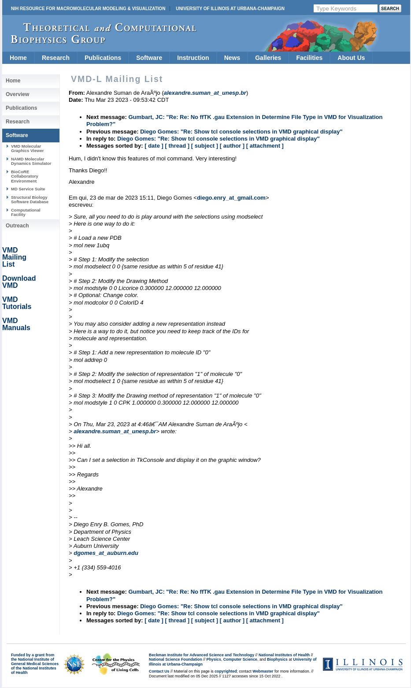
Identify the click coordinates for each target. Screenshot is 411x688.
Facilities (309, 57)
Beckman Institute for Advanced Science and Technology (201, 655)
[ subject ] (204, 145)
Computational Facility (26, 212)
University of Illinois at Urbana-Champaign (230, 8)
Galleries (268, 57)
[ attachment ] (265, 145)
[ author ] (232, 145)
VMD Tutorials (16, 303)
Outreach (17, 226)
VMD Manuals (16, 324)
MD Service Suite (28, 188)
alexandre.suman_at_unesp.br (115, 431)
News (232, 57)
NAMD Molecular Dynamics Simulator (31, 161)
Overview (17, 94)
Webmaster (262, 671)
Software (149, 57)
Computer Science (240, 659)
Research (56, 57)
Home (18, 57)
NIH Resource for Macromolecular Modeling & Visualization (88, 8)
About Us (351, 57)
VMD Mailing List (14, 257)
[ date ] (153, 145)
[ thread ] (177, 145)
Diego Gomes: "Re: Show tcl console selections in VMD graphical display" (241, 131)
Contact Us (159, 671)
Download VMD (19, 282)
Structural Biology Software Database (29, 199)
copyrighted (226, 671)
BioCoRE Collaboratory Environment (24, 176)
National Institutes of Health (284, 655)
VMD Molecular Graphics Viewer (27, 148)
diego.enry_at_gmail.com (231, 197)
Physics (214, 659)
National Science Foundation (175, 659)
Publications (103, 57)
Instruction (193, 57)
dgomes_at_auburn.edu (106, 553)
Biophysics (277, 659)
